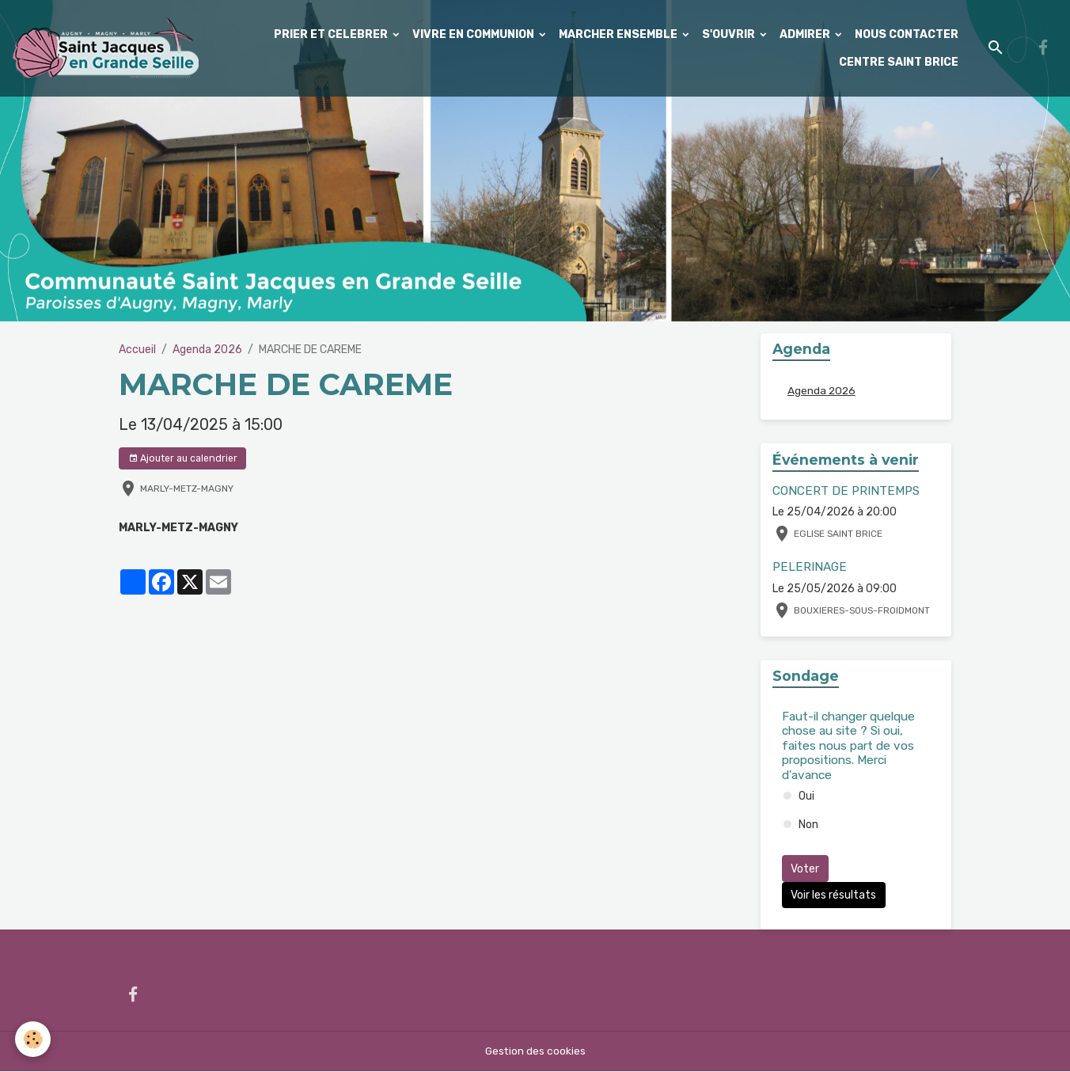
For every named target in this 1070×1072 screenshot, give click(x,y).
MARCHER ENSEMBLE (619, 34)
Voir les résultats (833, 895)
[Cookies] (33, 1039)
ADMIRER (806, 34)
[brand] (105, 48)
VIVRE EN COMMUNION (474, 34)
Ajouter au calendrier (182, 459)
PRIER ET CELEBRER (332, 34)
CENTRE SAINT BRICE (898, 62)
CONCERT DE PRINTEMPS (846, 491)
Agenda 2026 (207, 349)
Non (808, 825)
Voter (805, 869)
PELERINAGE (809, 568)
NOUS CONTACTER (906, 34)
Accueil (137, 349)
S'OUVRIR (729, 34)
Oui (806, 797)
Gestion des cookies (535, 1052)
